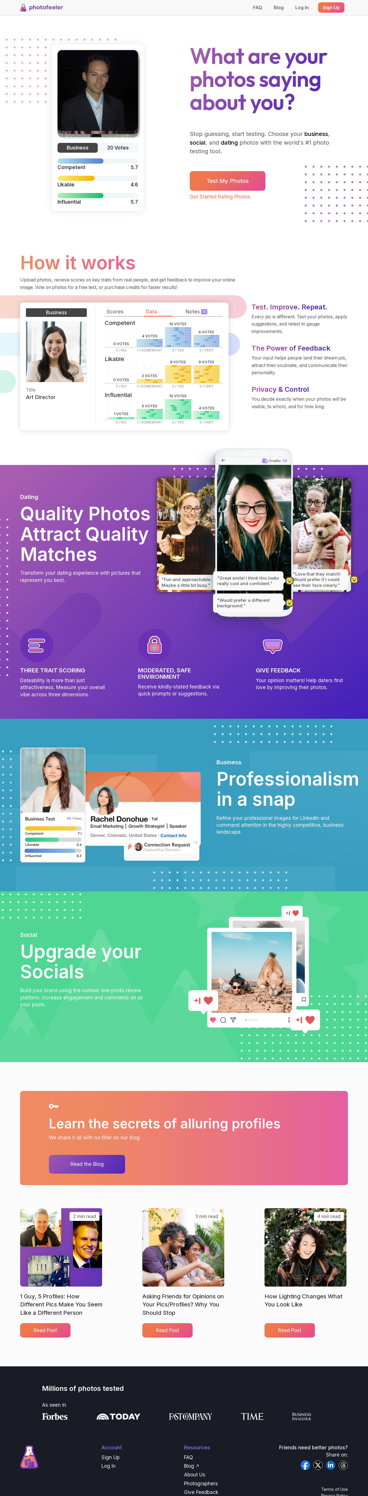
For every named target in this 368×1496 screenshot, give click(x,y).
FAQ (257, 7)
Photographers (201, 1483)
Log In (302, 7)
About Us (194, 1475)
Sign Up (110, 1457)
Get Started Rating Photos (220, 197)
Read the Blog (87, 1164)
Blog (279, 7)
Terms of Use (334, 1489)
